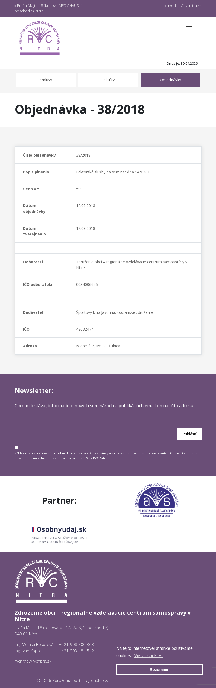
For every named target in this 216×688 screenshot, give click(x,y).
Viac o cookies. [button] (148, 655)
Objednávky (170, 79)
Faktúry (108, 79)
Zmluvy (45, 79)
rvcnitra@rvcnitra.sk (183, 5)
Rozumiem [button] (160, 669)
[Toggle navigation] (189, 28)
